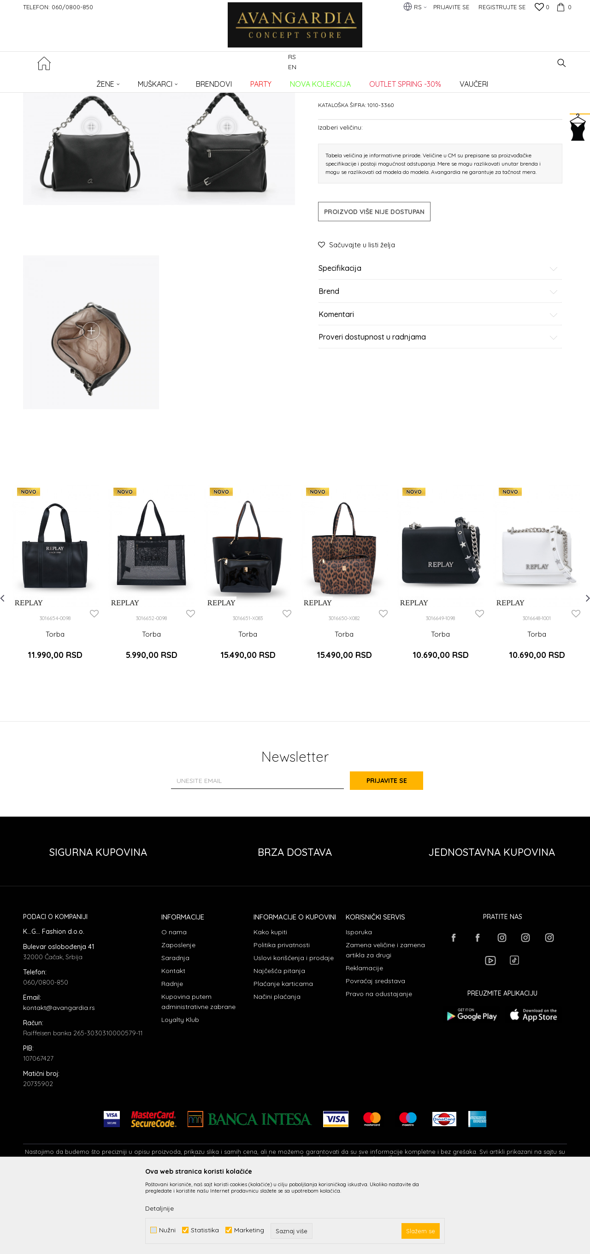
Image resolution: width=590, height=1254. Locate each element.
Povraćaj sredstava (375, 1054)
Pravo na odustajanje (379, 1067)
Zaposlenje (178, 1018)
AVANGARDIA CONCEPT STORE (62, 81)
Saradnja (175, 1031)
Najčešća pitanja (279, 1044)
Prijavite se (396, 854)
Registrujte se (501, 7)
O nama (174, 1005)
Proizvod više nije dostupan (374, 282)
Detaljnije (159, 1208)
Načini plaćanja (277, 1070)
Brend (438, 362)
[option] (55, 660)
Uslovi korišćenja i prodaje (294, 1031)
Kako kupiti (270, 1005)
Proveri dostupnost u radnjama (438, 407)
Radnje (172, 1057)
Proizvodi (120, 81)
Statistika (205, 1230)
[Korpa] (563, 7)
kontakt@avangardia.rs (59, 1081)
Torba (55, 716)
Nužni (167, 1230)
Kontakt (173, 1044)
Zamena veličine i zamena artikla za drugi (385, 1023)
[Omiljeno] (542, 8)
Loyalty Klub (180, 1093)
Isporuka (359, 1005)
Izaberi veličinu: (340, 197)
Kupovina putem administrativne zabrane (198, 1075)
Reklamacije (364, 1041)
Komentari (438, 384)
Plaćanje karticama (283, 1057)
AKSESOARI (153, 81)
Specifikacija (438, 338)
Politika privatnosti (282, 1018)
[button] (561, 63)
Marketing (249, 1230)
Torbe (182, 81)
